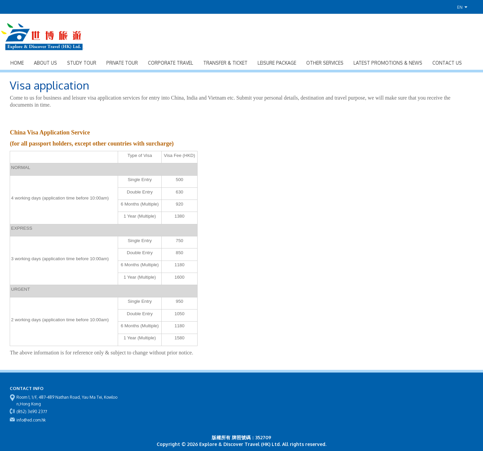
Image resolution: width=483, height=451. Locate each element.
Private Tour (122, 63)
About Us (45, 63)
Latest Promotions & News (388, 63)
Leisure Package (277, 63)
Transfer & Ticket (225, 63)
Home (17, 63)
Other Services (324, 63)
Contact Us (447, 63)
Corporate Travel (170, 63)
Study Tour (81, 63)
